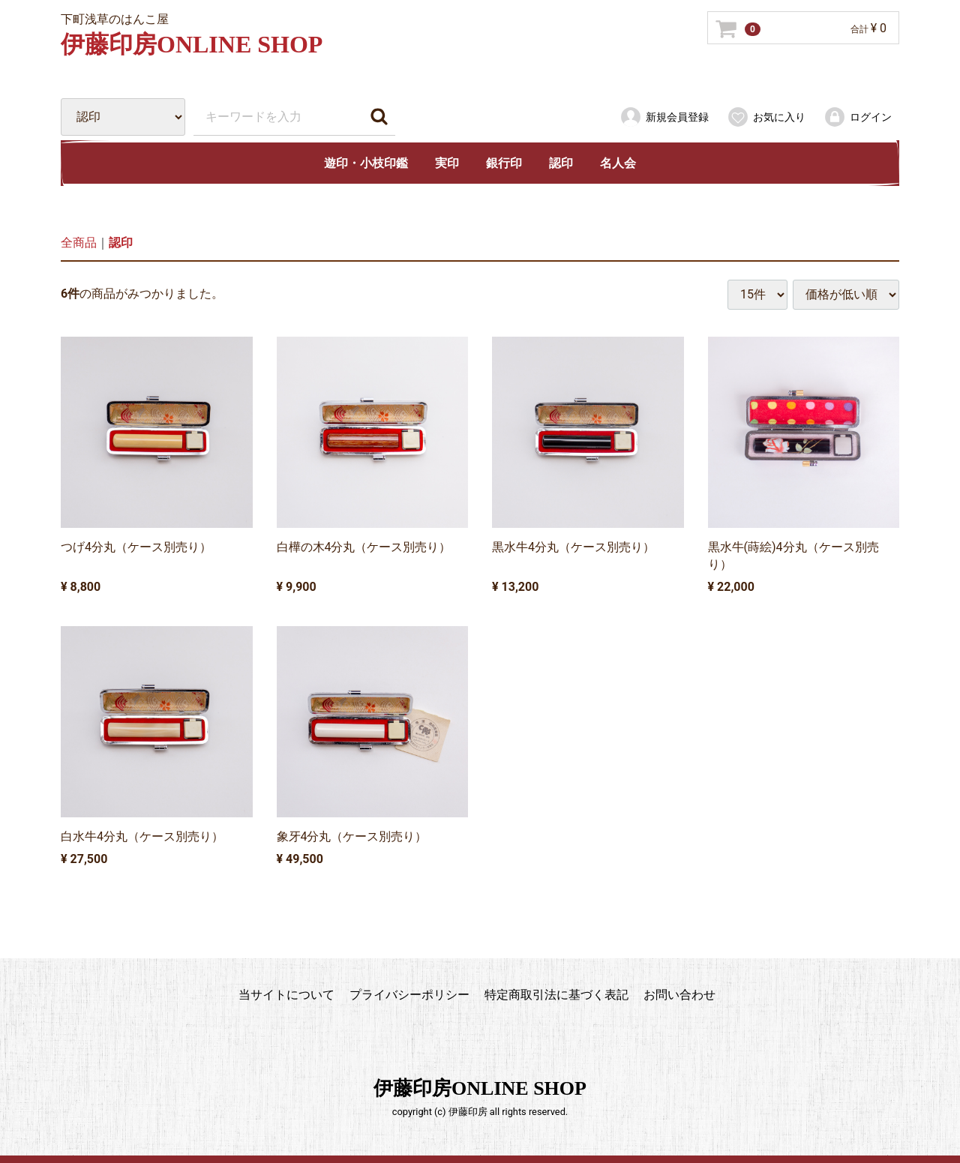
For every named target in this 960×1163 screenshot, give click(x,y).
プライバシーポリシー (410, 995)
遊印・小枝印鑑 (366, 163)
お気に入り (766, 117)
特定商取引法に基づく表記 (556, 995)
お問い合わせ (680, 995)
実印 (447, 163)
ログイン (858, 117)
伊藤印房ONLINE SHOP (191, 44)
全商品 (79, 242)
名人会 (618, 163)
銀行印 (504, 163)
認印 (561, 163)
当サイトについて (286, 995)
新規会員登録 (664, 117)
